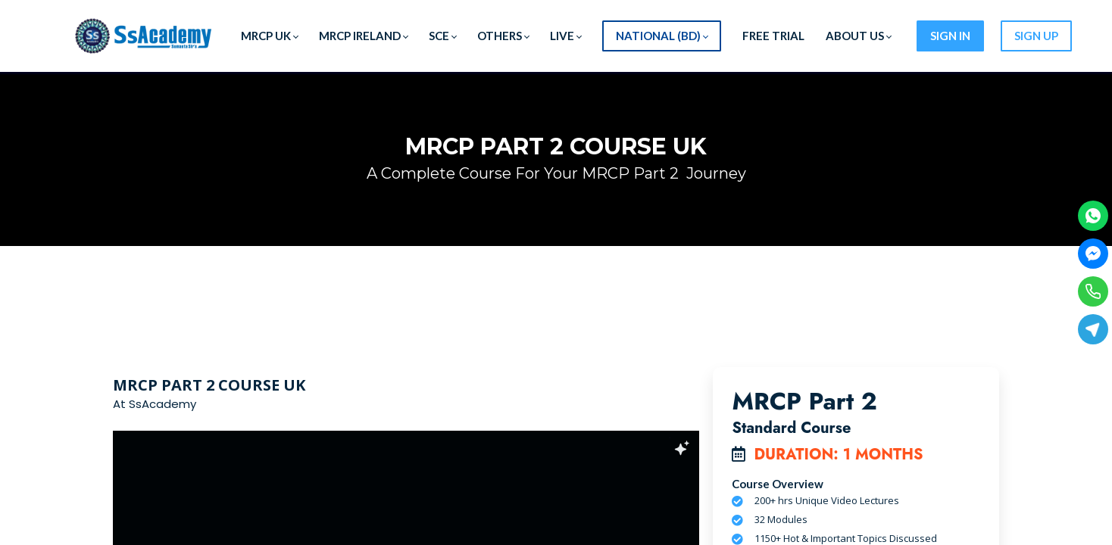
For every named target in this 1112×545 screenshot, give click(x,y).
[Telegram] (1093, 329)
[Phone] (1093, 291)
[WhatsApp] (1093, 216)
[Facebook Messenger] (1093, 253)
